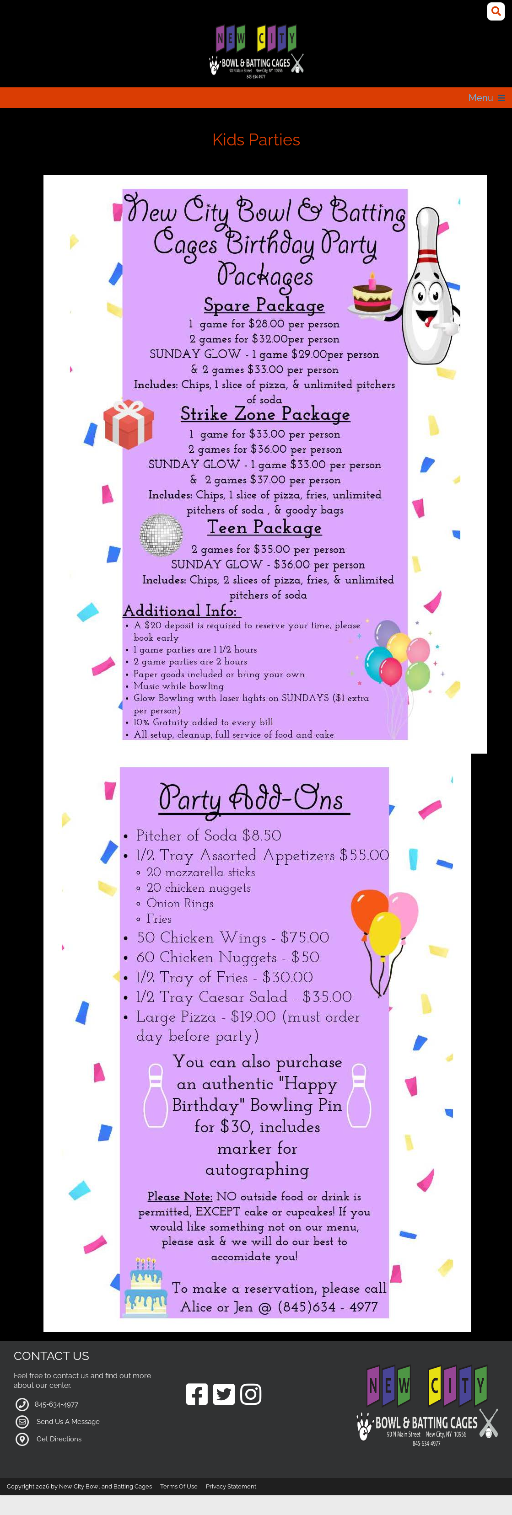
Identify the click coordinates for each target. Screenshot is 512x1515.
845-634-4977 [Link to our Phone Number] (56, 1404)
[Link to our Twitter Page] (224, 1395)
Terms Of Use (179, 1486)
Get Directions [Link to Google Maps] (59, 1439)
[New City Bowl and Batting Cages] (255, 51)
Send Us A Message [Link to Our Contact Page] (68, 1421)
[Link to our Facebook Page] (197, 1395)
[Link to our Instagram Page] (251, 1395)
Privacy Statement (231, 1486)
